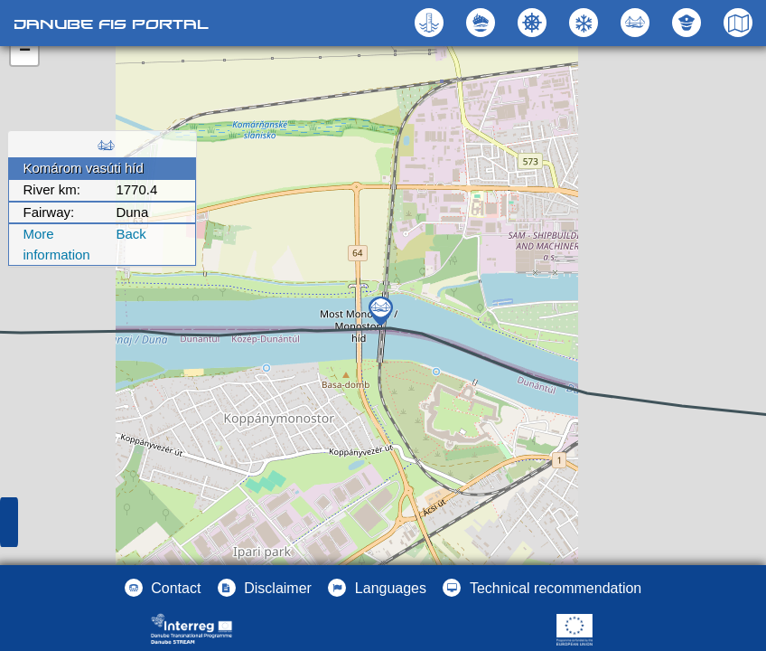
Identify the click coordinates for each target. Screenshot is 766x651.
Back (130, 233)
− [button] (25, 51)
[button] (637, 22)
